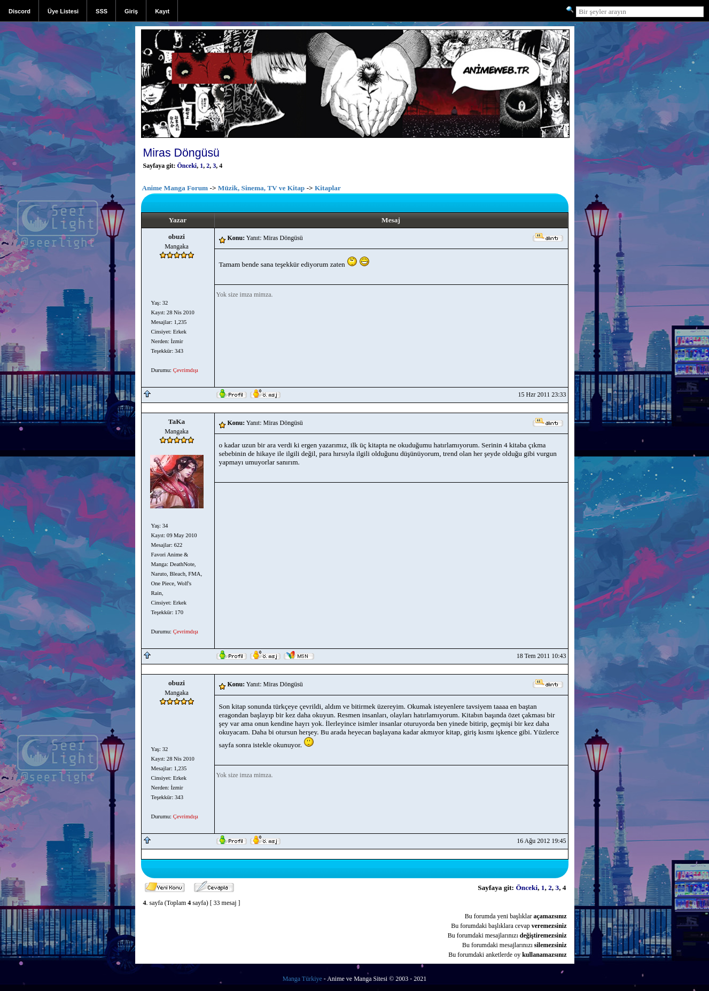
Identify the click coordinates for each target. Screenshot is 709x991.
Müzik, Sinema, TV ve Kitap (261, 188)
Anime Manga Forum (175, 188)
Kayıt (162, 11)
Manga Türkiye (302, 978)
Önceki (187, 165)
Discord (19, 11)
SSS (101, 11)
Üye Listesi (63, 11)
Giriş (131, 11)
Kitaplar (328, 188)
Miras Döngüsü (181, 152)
